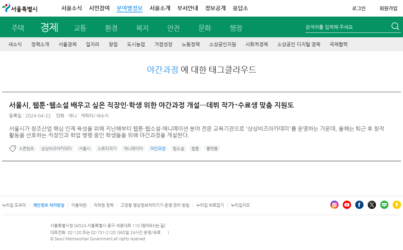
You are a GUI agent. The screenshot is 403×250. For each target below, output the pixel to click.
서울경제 (68, 44)
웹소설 (178, 148)
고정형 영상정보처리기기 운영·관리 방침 (154, 205)
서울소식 (71, 8)
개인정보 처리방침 (48, 205)
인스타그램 (334, 205)
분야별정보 (130, 8)
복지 (142, 28)
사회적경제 (256, 44)
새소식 (15, 44)
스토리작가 (107, 148)
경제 (49, 27)
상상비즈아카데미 (56, 148)
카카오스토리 (397, 205)
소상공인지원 (222, 44)
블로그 (384, 205)
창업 (113, 44)
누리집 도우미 (14, 205)
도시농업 (136, 44)
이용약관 (79, 205)
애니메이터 (133, 148)
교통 (80, 28)
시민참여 (99, 8)
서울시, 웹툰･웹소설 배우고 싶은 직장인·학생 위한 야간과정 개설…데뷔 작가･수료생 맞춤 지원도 (151, 105)
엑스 (372, 205)
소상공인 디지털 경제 (298, 44)
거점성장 (163, 44)
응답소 (240, 8)
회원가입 (388, 8)
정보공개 (215, 8)
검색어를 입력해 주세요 (329, 27)
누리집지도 (240, 205)
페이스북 (359, 205)
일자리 (92, 44)
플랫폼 (212, 148)
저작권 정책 (103, 205)
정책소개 (40, 44)
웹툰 (195, 148)
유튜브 (347, 205)
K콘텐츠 (27, 148)
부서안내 (187, 8)
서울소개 (160, 8)
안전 (173, 28)
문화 (204, 28)
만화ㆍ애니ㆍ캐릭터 (74, 115)
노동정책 (191, 44)
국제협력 (339, 44)
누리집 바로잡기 (210, 205)
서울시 (84, 148)
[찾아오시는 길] (153, 225)
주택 (17, 28)
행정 (236, 28)
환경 (111, 28)
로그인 (359, 8)
